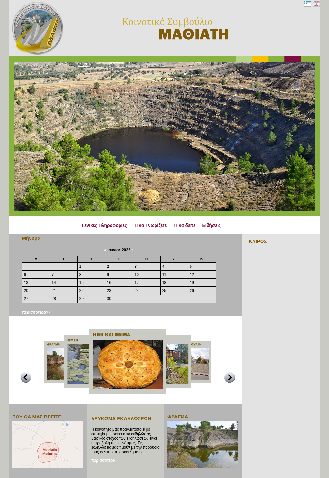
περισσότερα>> (36, 312)
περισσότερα (103, 460)
